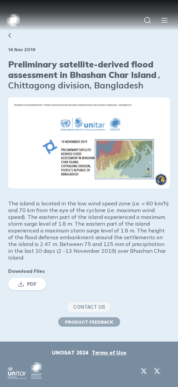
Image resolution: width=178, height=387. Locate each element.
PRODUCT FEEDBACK (89, 322)
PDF (27, 284)
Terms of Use (109, 352)
